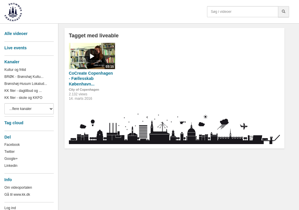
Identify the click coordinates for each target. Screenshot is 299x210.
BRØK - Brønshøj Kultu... (24, 77)
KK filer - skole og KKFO (23, 98)
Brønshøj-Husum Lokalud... (25, 84)
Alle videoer (15, 33)
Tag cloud (13, 122)
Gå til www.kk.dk (17, 194)
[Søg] (283, 11)
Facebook (12, 145)
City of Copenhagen (84, 89)
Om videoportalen (18, 188)
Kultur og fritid (15, 70)
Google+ (11, 159)
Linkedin (11, 166)
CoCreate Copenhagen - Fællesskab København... (91, 78)
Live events (15, 48)
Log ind (10, 208)
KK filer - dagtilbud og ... (23, 91)
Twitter (9, 152)
